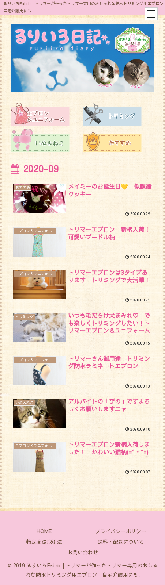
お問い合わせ (82, 552)
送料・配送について (121, 541)
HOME (44, 531)
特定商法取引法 (44, 541)
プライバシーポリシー (120, 531)
